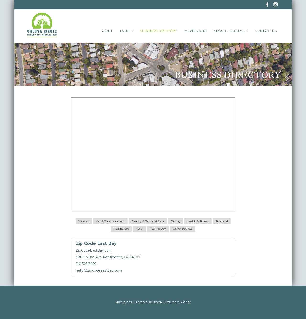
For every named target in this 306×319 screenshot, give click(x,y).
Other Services (182, 228)
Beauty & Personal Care (147, 221)
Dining (175, 221)
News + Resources (231, 31)
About (107, 31)
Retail (139, 228)
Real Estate (121, 228)
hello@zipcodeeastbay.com (99, 270)
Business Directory (159, 31)
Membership (195, 31)
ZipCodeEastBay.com (94, 250)
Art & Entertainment (110, 221)
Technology (158, 228)
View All (83, 221)
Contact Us (266, 31)
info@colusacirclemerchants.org (147, 302)
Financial (221, 221)
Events (126, 31)
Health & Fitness (198, 221)
